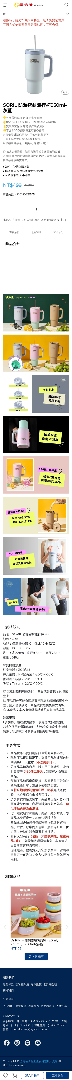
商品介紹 (14, 232)
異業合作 (33, 1006)
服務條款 (8, 984)
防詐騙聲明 (50, 984)
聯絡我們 (8, 990)
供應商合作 (47, 1006)
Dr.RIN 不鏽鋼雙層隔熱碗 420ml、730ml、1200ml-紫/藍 (35, 942)
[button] (67, 927)
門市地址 (8, 1006)
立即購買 (57, 1075)
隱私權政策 (22, 984)
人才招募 (61, 1006)
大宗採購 (21, 1006)
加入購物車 (32, 1075)
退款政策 (36, 984)
